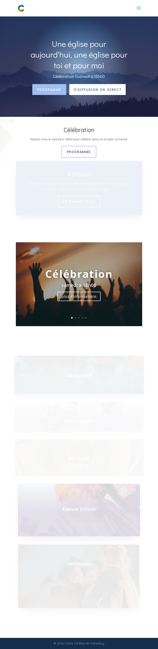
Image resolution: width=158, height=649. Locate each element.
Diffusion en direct (100, 89)
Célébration (79, 275)
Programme (49, 89)
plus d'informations (79, 297)
